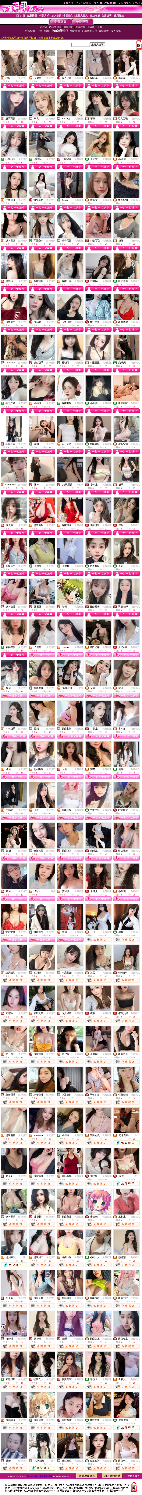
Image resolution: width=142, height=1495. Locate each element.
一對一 (80, 484)
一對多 (80, 688)
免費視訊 (22, 78)
